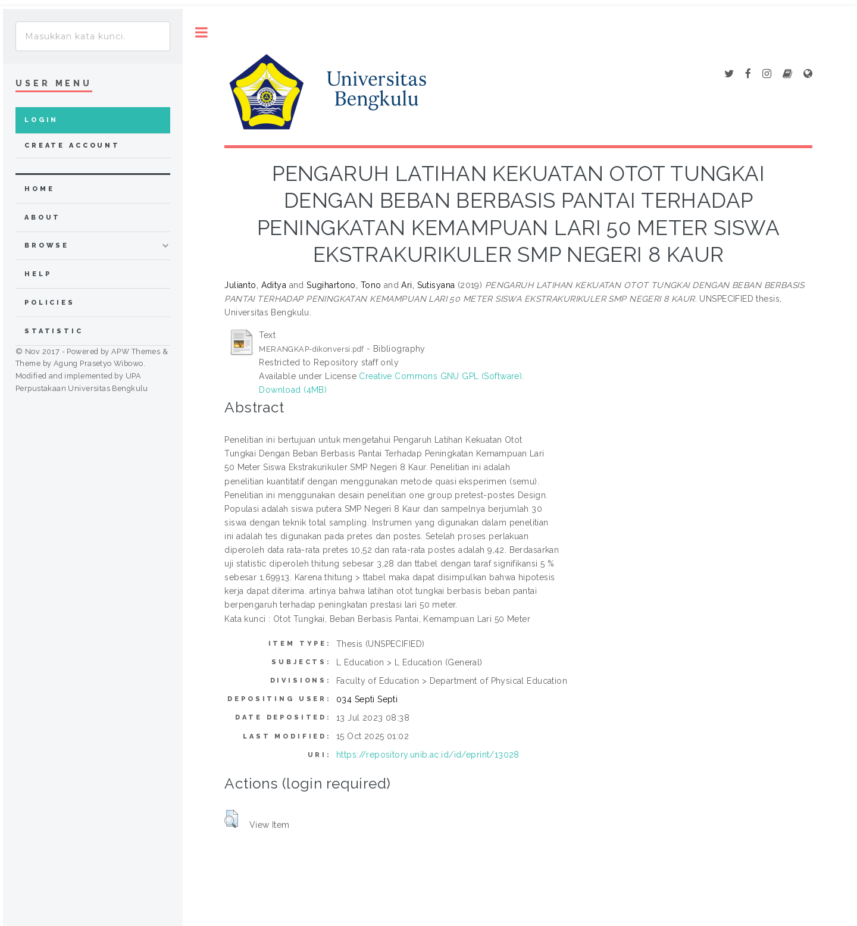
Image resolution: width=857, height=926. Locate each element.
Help (37, 274)
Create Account (72, 145)
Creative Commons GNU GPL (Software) (440, 376)
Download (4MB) (293, 390)
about (42, 217)
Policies (49, 302)
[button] (231, 819)
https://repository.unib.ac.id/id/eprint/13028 (428, 754)
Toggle (201, 32)
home (39, 189)
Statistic (53, 331)
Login (41, 120)
